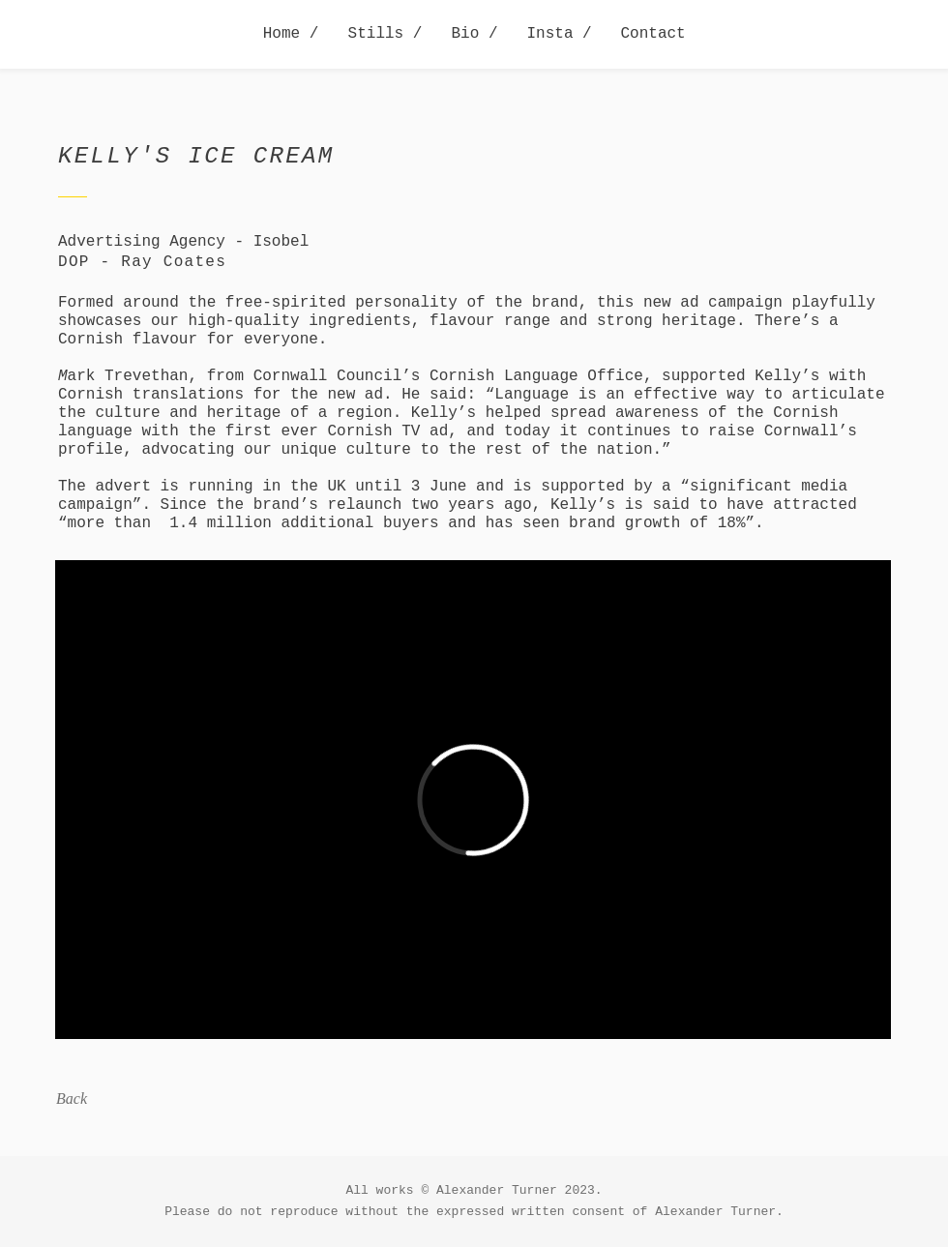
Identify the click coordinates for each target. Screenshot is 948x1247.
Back (71, 1098)
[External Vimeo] (473, 799)
